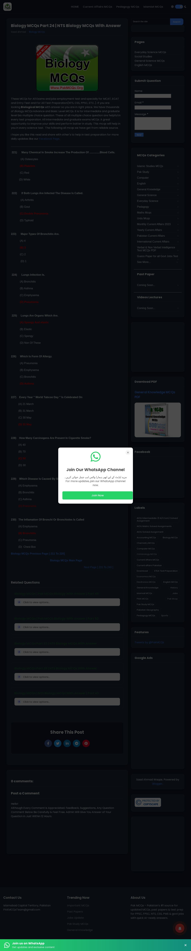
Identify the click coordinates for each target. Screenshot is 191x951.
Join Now (97, 495)
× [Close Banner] (185, 945)
